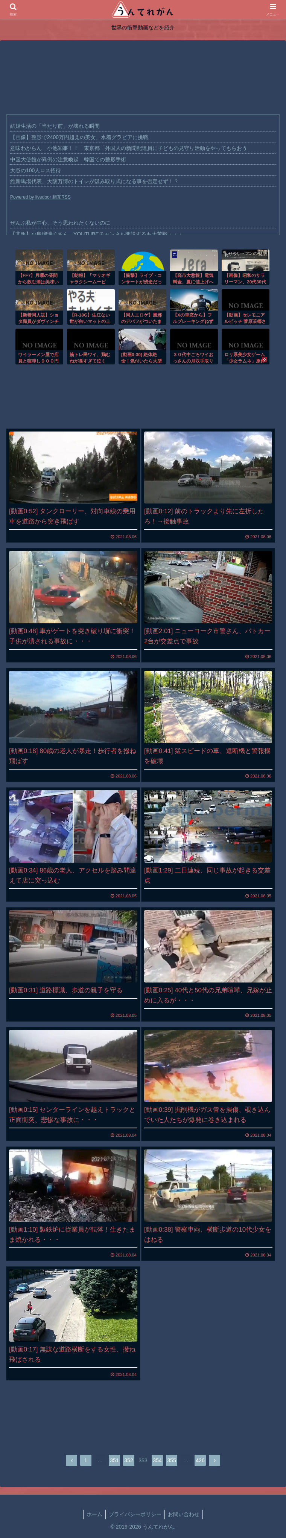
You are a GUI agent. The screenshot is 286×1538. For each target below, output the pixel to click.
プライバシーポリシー (135, 1514)
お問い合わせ (183, 1514)
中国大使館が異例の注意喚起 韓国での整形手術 (68, 159)
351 (114, 1460)
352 (128, 1460)
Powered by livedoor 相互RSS (40, 197)
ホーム (94, 1514)
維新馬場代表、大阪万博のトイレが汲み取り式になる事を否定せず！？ (94, 181)
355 (171, 1460)
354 (157, 1460)
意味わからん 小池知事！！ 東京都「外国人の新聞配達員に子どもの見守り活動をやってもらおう (128, 148)
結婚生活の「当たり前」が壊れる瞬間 (55, 126)
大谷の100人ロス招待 (35, 170)
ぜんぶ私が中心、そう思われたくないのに (60, 223)
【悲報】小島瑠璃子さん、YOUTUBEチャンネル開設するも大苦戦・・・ (96, 234)
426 (200, 1460)
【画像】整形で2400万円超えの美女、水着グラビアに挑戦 (79, 137)
